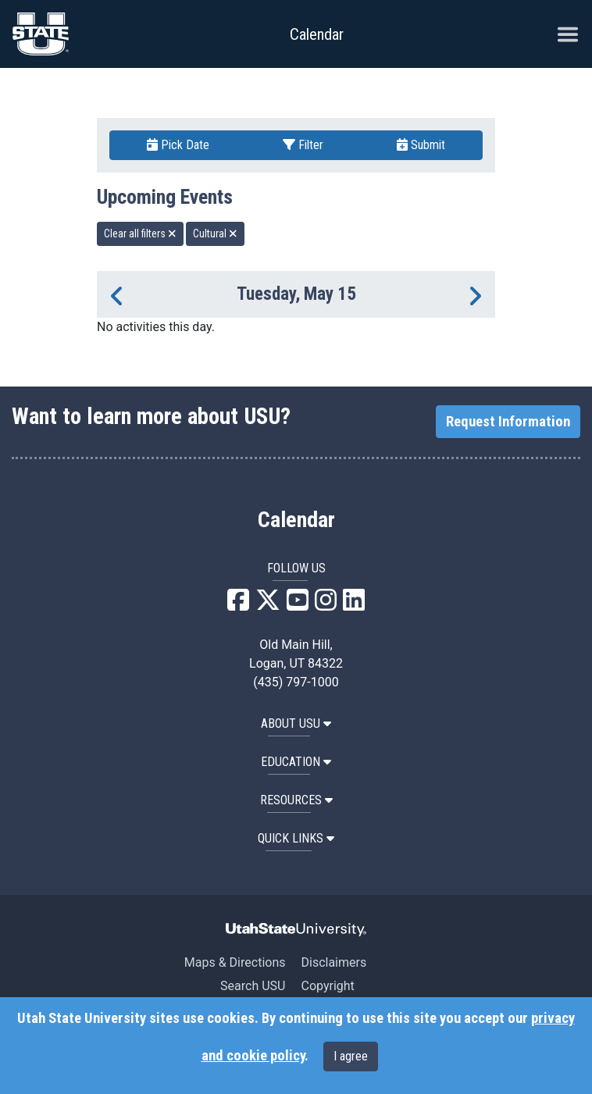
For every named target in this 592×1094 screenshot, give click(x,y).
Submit (421, 144)
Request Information (508, 421)
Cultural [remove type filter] (215, 233)
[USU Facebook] (238, 604)
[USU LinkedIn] (354, 604)
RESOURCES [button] (296, 800)
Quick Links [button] (296, 838)
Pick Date (178, 144)
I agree (350, 1056)
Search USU (252, 985)
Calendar (296, 520)
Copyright (327, 985)
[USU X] (267, 604)
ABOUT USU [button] (296, 723)
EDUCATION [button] (296, 761)
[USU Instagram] (326, 604)
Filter (303, 144)
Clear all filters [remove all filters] (140, 233)
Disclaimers (333, 962)
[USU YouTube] (297, 604)
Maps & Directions (235, 962)
